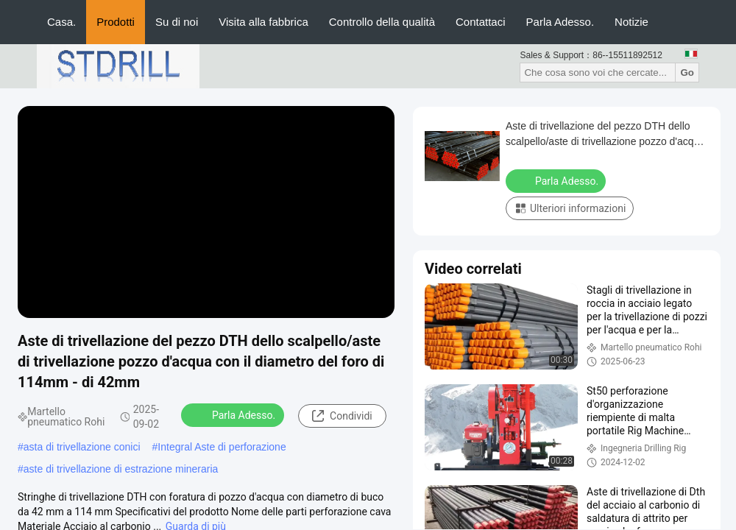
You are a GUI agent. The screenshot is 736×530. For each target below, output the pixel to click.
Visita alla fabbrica (263, 21)
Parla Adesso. (560, 21)
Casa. (61, 21)
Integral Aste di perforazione (222, 447)
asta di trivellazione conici (82, 447)
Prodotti (115, 21)
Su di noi (176, 21)
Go (687, 72)
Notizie (631, 21)
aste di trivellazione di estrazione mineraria (121, 469)
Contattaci (481, 21)
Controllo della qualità (382, 21)
